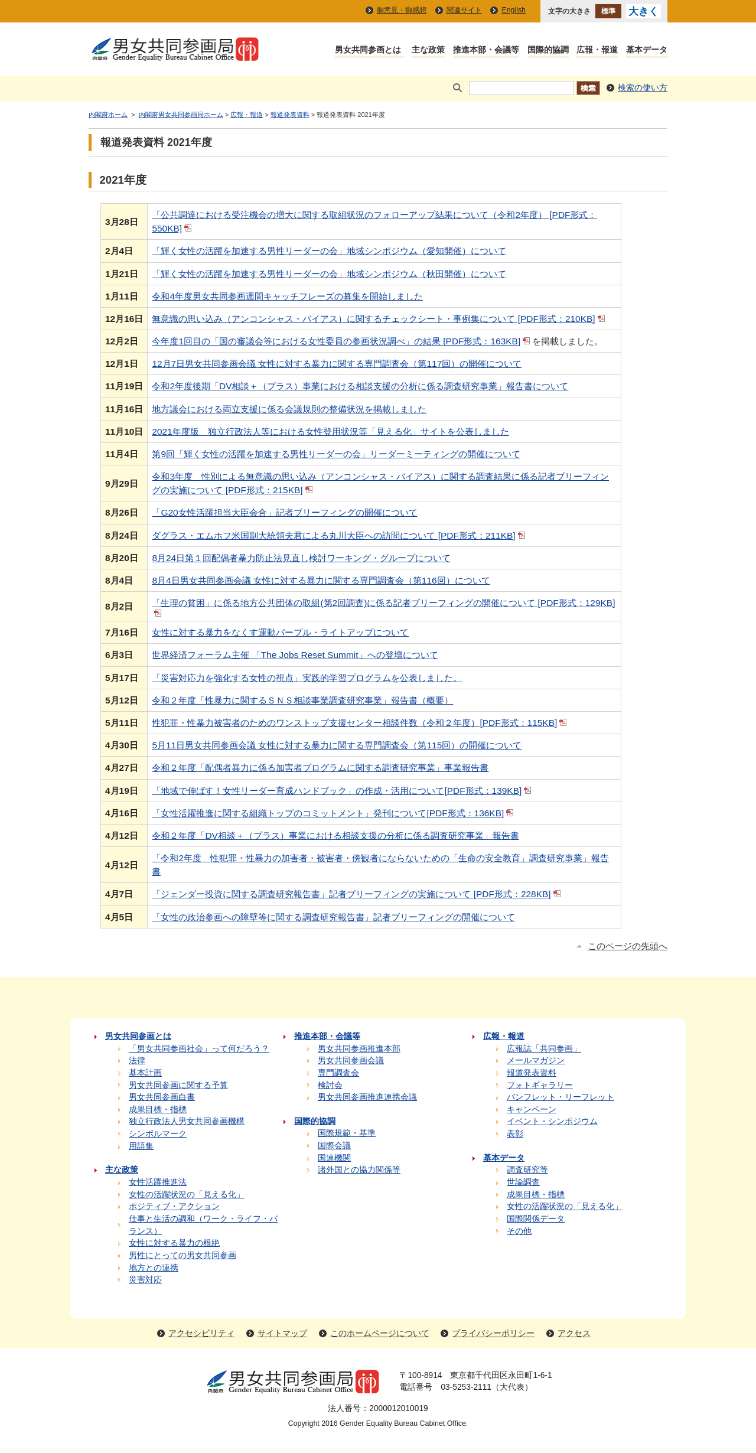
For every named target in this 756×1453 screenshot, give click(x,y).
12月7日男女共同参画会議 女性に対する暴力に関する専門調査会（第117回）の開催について (337, 364)
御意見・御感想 (401, 10)
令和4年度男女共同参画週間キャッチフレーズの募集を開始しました (287, 296)
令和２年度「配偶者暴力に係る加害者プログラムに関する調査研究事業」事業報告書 (320, 768)
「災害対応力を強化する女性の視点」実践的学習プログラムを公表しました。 (307, 678)
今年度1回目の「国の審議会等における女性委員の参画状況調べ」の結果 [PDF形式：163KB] (342, 341)
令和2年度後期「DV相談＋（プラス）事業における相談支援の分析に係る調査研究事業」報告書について (360, 386)
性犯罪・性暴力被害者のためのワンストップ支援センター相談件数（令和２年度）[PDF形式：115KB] (360, 723)
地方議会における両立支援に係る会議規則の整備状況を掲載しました (289, 409)
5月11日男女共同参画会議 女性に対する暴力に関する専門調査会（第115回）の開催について (337, 745)
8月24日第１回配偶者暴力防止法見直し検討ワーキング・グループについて (301, 558)
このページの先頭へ (627, 946)
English (513, 10)
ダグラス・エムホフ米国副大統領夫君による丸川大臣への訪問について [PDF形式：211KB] (339, 535)
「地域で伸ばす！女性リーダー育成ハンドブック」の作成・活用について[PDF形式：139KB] (342, 791)
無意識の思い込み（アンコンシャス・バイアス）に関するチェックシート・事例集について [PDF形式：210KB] (379, 319)
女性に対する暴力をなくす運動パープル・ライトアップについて (280, 632)
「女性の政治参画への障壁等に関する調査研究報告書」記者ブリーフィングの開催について (333, 917)
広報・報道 (246, 114)
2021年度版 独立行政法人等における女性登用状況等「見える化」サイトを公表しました (330, 431)
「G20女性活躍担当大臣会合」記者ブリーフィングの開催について (284, 512)
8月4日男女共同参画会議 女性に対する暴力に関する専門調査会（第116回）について (321, 580)
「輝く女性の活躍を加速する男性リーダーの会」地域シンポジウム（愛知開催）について (329, 251)
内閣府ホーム (108, 114)
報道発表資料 (290, 114)
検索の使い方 (642, 87)
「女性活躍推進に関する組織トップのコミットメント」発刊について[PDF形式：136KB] (334, 813)
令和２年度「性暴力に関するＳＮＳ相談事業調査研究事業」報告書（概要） (302, 700)
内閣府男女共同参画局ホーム (181, 114)
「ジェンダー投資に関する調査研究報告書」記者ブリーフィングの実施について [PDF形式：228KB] (357, 894)
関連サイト (464, 10)
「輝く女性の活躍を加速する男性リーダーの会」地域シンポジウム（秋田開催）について (329, 274)
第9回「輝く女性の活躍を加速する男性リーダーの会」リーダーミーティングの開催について (336, 454)
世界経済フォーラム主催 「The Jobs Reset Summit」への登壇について (295, 655)
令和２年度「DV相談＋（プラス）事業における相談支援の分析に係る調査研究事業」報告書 (335, 835)
